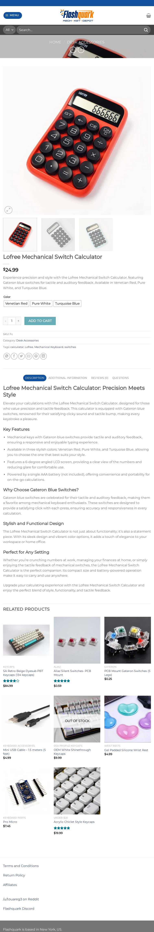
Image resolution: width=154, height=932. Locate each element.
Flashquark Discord (18, 909)
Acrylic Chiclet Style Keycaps (74, 822)
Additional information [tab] (67, 377)
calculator (17, 347)
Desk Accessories (86, 42)
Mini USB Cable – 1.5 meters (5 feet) (24, 752)
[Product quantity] (12, 321)
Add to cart (40, 321)
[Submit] (146, 30)
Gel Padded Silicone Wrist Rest (126, 750)
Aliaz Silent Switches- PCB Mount (72, 673)
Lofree (29, 347)
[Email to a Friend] (28, 356)
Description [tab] (35, 377)
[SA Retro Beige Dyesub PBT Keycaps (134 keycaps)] (26, 640)
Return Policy (14, 875)
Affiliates (10, 885)
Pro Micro (10, 822)
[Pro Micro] (26, 790)
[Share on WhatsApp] (6, 356)
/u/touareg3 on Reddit (21, 899)
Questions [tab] (120, 377)
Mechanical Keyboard (48, 347)
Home (55, 42)
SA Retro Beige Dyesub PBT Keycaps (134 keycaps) (23, 673)
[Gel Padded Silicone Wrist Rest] (127, 719)
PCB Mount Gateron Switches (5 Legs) (127, 673)
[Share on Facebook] (14, 356)
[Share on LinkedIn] (43, 356)
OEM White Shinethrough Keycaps (72, 752)
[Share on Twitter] (21, 356)
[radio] (16, 304)
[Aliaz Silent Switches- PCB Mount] (77, 640)
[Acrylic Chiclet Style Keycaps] (77, 790)
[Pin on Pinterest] (36, 356)
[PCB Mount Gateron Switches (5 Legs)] (127, 640)
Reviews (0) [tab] (99, 377)
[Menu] (12, 15)
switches (70, 347)
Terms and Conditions (21, 866)
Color (6, 297)
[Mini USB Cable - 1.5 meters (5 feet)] (26, 719)
